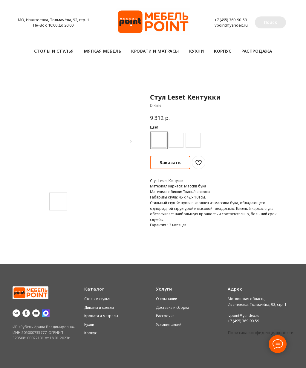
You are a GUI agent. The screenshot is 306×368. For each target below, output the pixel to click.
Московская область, (246, 298)
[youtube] (36, 313)
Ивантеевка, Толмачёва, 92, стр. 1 (257, 304)
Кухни (196, 51)
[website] (46, 313)
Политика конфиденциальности (260, 332)
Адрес (235, 289)
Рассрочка (165, 315)
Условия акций (168, 324)
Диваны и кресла (99, 307)
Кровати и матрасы (155, 51)
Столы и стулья (54, 51)
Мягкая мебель (102, 51)
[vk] (16, 313)
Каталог (94, 289)
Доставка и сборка (172, 307)
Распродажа (256, 51)
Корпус (222, 51)
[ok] (26, 313)
